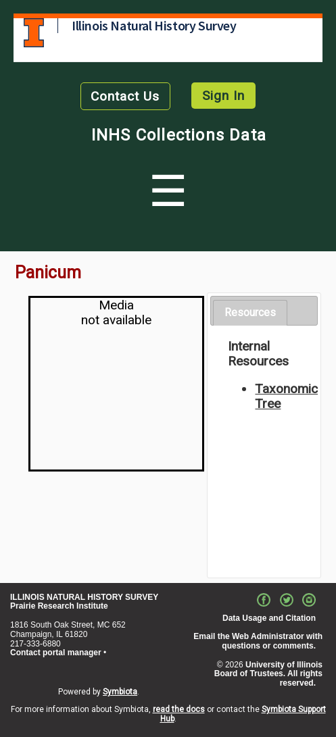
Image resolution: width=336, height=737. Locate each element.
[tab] (250, 313)
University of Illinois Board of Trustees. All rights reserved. (268, 674)
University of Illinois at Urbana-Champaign (34, 32)
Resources (250, 312)
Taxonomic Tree (286, 396)
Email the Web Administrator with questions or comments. (257, 641)
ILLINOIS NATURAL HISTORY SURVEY (84, 597)
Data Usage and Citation (269, 618)
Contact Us (125, 96)
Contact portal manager (55, 652)
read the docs (179, 709)
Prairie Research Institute (59, 606)
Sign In (223, 95)
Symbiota (120, 691)
